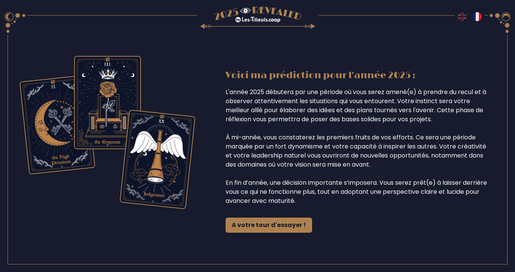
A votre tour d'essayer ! (269, 225)
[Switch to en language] (462, 16)
